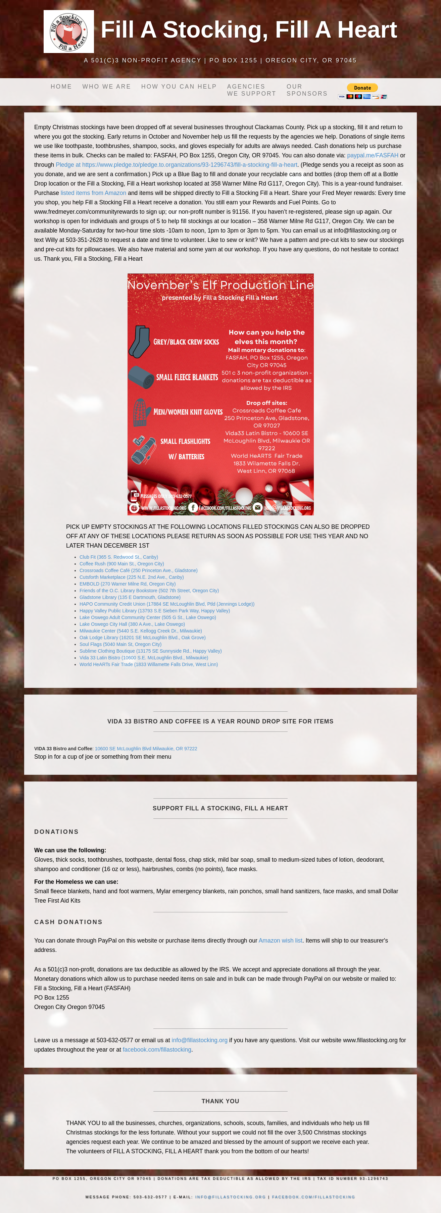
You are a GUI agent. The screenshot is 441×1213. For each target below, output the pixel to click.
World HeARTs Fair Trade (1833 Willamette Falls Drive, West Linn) (149, 664)
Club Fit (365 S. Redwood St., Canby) (119, 557)
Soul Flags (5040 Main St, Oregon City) (120, 644)
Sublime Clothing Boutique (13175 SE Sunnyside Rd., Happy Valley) (151, 651)
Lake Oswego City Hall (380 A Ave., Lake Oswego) (132, 624)
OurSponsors (307, 90)
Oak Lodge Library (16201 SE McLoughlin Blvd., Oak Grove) (143, 637)
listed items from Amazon (93, 193)
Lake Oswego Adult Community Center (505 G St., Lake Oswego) (148, 617)
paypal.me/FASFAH (373, 155)
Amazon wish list (280, 940)
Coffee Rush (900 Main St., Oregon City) (122, 563)
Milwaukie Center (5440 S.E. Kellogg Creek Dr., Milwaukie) (141, 631)
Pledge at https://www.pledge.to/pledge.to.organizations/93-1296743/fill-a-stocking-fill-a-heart (176, 164)
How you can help (179, 86)
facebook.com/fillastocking (157, 1049)
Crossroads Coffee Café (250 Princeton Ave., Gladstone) (139, 570)
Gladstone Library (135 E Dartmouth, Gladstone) (130, 597)
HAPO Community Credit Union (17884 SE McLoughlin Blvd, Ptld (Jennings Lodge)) (167, 604)
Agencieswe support (252, 90)
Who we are (106, 86)
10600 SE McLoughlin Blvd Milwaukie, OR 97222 (146, 748)
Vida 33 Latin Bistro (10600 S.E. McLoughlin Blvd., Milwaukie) (144, 657)
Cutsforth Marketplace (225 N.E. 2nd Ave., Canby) (132, 577)
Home (61, 86)
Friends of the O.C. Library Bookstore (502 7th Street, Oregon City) (149, 590)
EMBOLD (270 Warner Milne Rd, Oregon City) (128, 584)
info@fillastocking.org (200, 1040)
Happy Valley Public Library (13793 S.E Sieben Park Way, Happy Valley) (155, 610)
